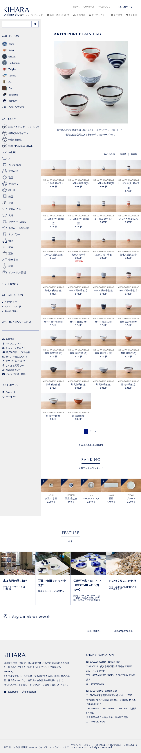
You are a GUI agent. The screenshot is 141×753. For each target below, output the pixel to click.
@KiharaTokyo (98, 721)
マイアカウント (98, 15)
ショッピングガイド (14, 348)
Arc (7, 82)
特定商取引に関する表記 (108, 745)
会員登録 (79, 15)
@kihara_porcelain (38, 616)
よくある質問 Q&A (13, 365)
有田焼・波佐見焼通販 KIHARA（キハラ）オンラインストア (36, 747)
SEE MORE (93, 631)
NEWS (76, 6)
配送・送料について (58, 15)
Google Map (114, 662)
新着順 (134, 154)
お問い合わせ (130, 745)
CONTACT (89, 6)
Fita (7, 88)
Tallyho (9, 69)
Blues (8, 44)
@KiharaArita (97, 684)
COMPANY (125, 7)
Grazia (8, 56)
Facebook (8, 392)
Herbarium (11, 63)
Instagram (9, 396)
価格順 (123, 154)
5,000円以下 (11, 302)
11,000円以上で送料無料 (16, 352)
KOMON (9, 101)
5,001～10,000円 (13, 306)
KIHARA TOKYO (94, 691)
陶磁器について (11, 370)
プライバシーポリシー (82, 745)
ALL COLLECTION (91, 444)
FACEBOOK (104, 6)
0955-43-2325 (99, 675)
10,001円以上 (11, 311)
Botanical (10, 94)
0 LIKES (131, 15)
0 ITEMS (116, 15)
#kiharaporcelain (123, 631)
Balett (8, 50)
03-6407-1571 (99, 708)
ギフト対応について (14, 361)
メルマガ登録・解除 (14, 374)
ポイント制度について (15, 356)
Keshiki (9, 75)
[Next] (96, 431)
